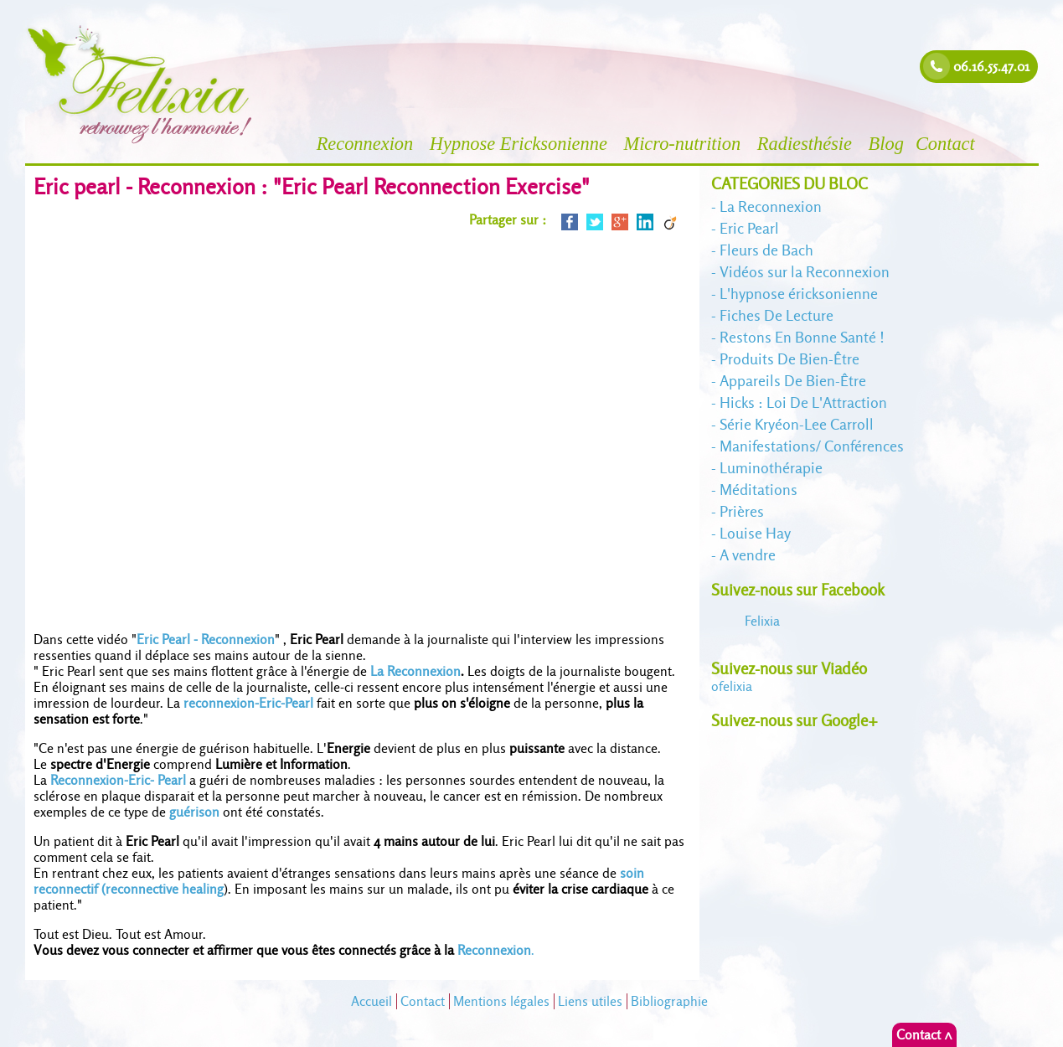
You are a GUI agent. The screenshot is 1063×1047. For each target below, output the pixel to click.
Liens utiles (590, 1001)
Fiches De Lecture (776, 315)
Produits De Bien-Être (789, 359)
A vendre (748, 555)
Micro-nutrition (684, 143)
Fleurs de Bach (766, 250)
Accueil (371, 1001)
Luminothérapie (771, 468)
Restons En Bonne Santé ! (802, 337)
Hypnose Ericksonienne (521, 143)
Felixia (762, 621)
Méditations (758, 489)
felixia (731, 686)
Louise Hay (755, 533)
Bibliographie (669, 1001)
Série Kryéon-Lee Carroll (797, 424)
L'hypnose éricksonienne (799, 293)
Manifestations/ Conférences (812, 446)
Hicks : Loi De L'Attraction (803, 402)
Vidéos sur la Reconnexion (805, 272)
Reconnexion (367, 143)
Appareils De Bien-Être (793, 380)
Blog (886, 143)
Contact (948, 143)
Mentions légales (501, 1001)
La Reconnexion (415, 671)
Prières (742, 511)
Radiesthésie (807, 143)
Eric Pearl (749, 228)
